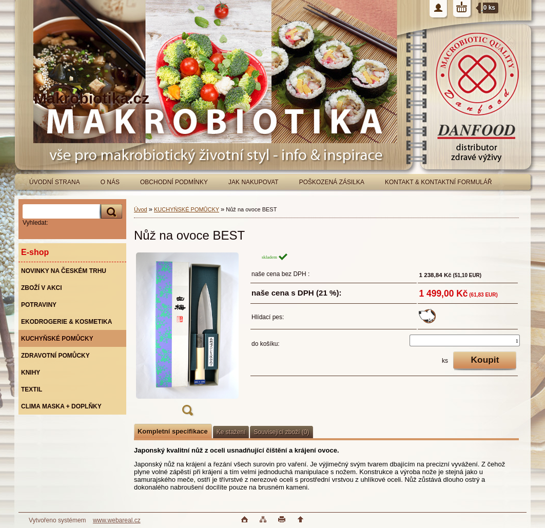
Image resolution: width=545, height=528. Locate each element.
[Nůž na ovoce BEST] (187, 337)
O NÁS (110, 182)
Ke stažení (231, 432)
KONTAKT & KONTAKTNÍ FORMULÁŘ (438, 182)
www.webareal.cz (117, 520)
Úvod (140, 209)
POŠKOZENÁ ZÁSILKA (331, 182)
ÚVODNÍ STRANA (54, 182)
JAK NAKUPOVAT (253, 182)
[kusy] (465, 340)
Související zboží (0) (281, 432)
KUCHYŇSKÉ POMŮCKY (186, 209)
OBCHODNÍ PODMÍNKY (174, 182)
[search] (110, 211)
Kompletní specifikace (173, 431)
